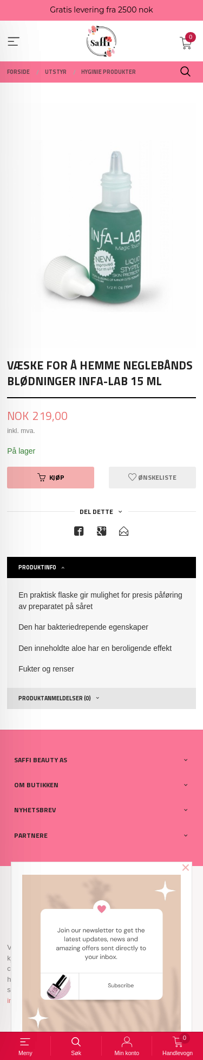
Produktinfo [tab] (37, 567)
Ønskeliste (152, 477)
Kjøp (50, 477)
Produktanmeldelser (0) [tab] (54, 698)
